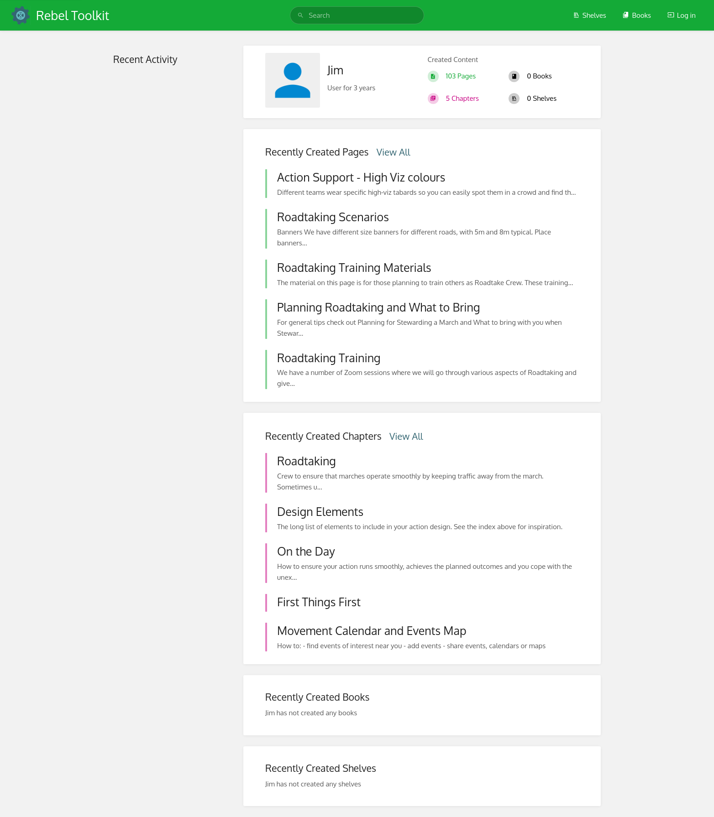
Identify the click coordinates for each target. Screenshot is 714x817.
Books (636, 15)
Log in (681, 15)
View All (393, 152)
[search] (357, 15)
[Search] (300, 15)
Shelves (589, 15)
